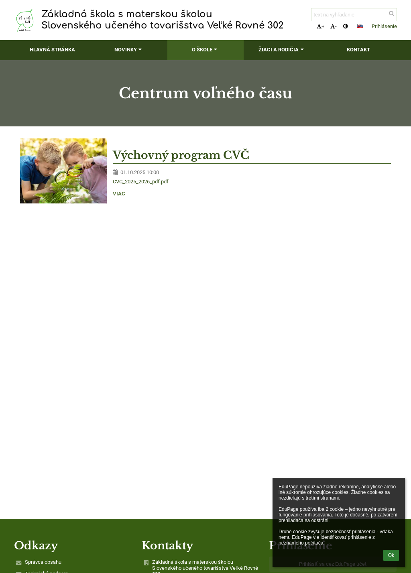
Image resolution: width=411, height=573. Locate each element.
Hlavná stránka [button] (52, 50)
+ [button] (320, 26)
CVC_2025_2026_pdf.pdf (141, 182)
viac (119, 194)
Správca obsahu (43, 562)
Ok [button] (391, 555)
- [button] (333, 26)
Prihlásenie (384, 26)
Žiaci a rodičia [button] (281, 50)
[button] (360, 26)
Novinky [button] (129, 50)
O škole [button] (205, 50)
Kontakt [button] (358, 50)
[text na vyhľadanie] (354, 14)
